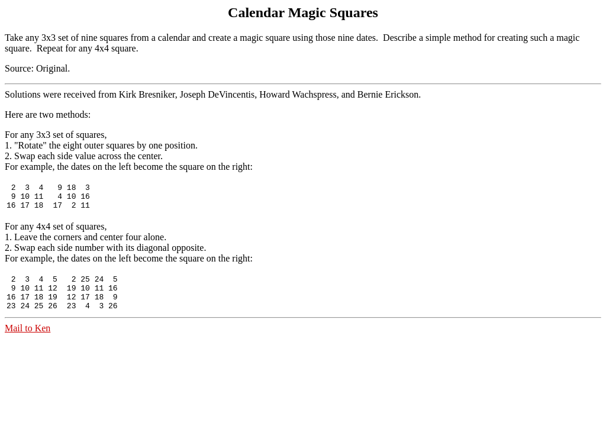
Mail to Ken (27, 340)
